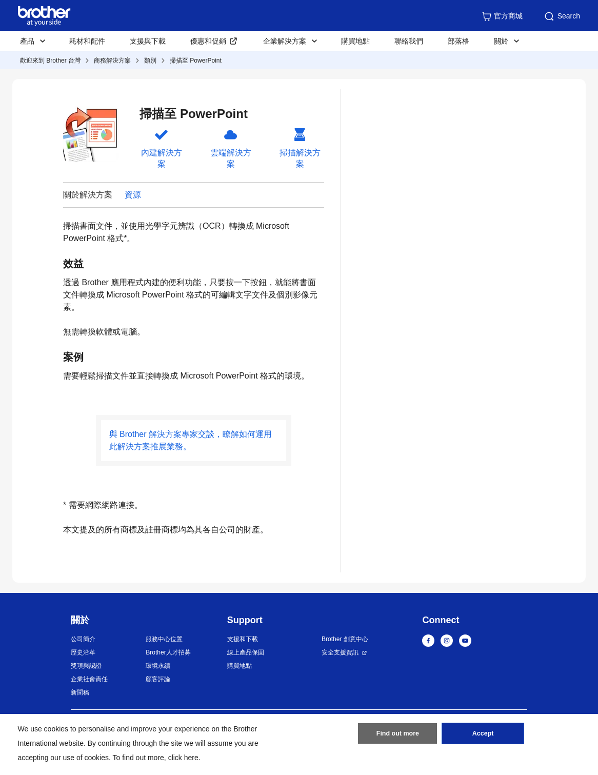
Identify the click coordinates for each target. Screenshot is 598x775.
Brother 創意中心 (345, 639)
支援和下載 (242, 639)
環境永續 (158, 665)
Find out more (397, 735)
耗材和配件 (87, 41)
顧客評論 (158, 679)
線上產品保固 (245, 652)
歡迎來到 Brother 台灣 (50, 60)
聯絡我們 (408, 41)
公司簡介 (83, 639)
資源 (133, 194)
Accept (483, 735)
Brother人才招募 (168, 652)
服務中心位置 (164, 639)
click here (183, 757)
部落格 (458, 41)
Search (561, 16)
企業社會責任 (89, 679)
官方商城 (502, 16)
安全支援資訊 (340, 652)
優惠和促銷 (208, 41)
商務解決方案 (112, 60)
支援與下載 (148, 41)
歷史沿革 (83, 652)
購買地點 (355, 41)
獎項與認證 (86, 665)
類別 (150, 60)
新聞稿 (80, 692)
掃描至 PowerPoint (196, 60)
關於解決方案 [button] (87, 194)
